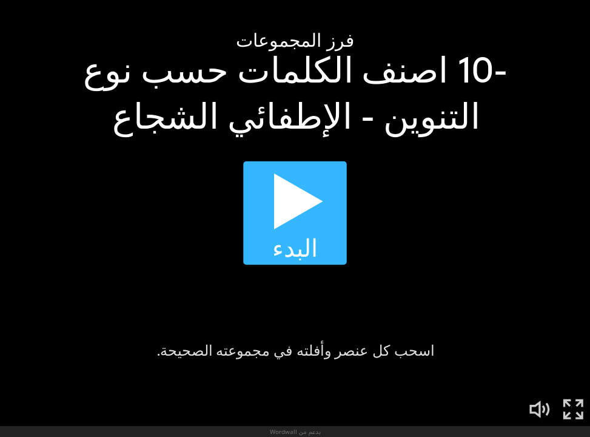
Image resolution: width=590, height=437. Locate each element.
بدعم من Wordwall (295, 431)
